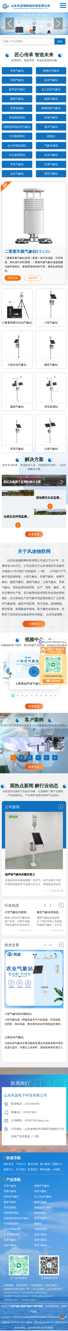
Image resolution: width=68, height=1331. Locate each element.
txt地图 (56, 1170)
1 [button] (31, 31)
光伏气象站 (17, 173)
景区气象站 (51, 173)
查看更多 (13, 278)
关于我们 (21, 1170)
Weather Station (11, 1293)
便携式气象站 (51, 70)
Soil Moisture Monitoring (34, 1293)
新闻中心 (9, 1170)
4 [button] (38, 758)
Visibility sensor (11, 1300)
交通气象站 (51, 164)
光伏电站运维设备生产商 (17, 1289)
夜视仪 (51, 136)
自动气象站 (51, 80)
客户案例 (45, 1164)
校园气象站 (51, 98)
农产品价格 (38, 1289)
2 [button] (36, 31)
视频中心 (57, 1164)
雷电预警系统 (17, 117)
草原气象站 (17, 164)
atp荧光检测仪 (54, 1289)
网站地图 (45, 1170)
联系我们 (33, 1170)
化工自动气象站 (51, 89)
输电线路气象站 (51, 108)
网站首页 (9, 1164)
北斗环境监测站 (16, 145)
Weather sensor (29, 1300)
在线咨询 (33, 278)
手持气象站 (17, 70)
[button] (58, 24)
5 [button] (46, 758)
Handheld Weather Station (16, 1296)
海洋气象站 (51, 126)
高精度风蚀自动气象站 (17, 126)
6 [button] (54, 758)
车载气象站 (17, 80)
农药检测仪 (37, 1285)
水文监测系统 (17, 155)
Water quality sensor (41, 1296)
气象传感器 (51, 145)
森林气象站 (17, 98)
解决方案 (33, 1164)
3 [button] (29, 758)
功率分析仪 (22, 1285)
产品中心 (21, 1164)
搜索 (59, 41)
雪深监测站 (17, 108)
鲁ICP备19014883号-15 (45, 1323)
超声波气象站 (17, 89)
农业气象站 (51, 155)
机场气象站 (51, 117)
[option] (33, 743)
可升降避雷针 (17, 136)
